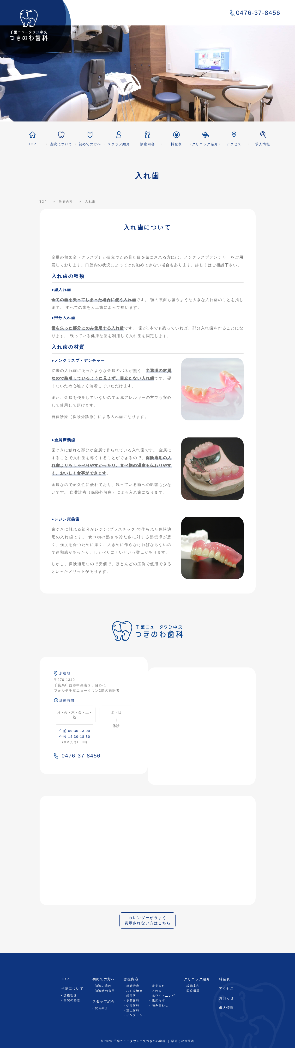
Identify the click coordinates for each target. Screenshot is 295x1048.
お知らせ (226, 998)
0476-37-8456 (255, 12)
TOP (65, 979)
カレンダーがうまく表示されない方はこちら (147, 920)
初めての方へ (103, 979)
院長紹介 (101, 1008)
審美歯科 (158, 985)
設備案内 (193, 985)
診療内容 (131, 979)
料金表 (224, 979)
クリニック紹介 (197, 979)
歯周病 (131, 995)
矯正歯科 (132, 1010)
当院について (72, 988)
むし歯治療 (134, 991)
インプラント (136, 1015)
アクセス (226, 988)
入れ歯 (157, 991)
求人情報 (226, 1008)
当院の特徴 (72, 1000)
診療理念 (70, 995)
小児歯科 (132, 1005)
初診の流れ (103, 985)
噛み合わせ (160, 1005)
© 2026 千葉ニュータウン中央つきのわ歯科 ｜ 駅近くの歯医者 (147, 1041)
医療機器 (193, 991)
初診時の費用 (105, 991)
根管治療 (132, 985)
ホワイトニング (163, 995)
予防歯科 (132, 1000)
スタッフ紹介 (103, 1001)
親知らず (158, 1000)
